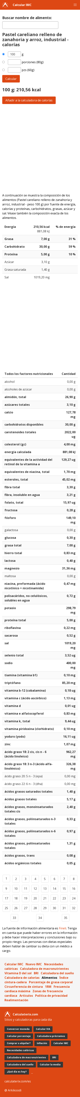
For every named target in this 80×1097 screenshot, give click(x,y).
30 (54, 908)
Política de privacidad (51, 996)
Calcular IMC (22, 5)
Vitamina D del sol (18, 973)
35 (65, 918)
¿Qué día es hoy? (17, 1071)
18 (16, 898)
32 (73, 908)
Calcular (11, 79)
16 (73, 889)
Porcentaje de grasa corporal (51, 982)
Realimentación (16, 1000)
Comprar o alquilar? (18, 1043)
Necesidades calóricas (20, 1050)
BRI (36, 973)
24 (73, 898)
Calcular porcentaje (19, 1036)
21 (45, 898)
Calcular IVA (43, 1029)
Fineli (62, 928)
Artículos (26, 996)
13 (45, 889)
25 (6, 908)
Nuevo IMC (34, 964)
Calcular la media (50, 1064)
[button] (75, 5)
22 (54, 898)
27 (25, 908)
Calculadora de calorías (21, 978)
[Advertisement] (40, 149)
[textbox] (30, 25)
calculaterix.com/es (17, 1081)
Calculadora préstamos (51, 1036)
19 (25, 898)
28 (35, 908)
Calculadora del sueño (57, 973)
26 (16, 908)
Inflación (42, 1043)
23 (64, 898)
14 (54, 889)
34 (40, 918)
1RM (48, 987)
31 (64, 908)
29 (45, 908)
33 (14, 918)
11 (25, 889)
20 (35, 898)
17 (6, 898)
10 (16, 889)
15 (64, 889)
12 (35, 889)
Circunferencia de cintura (23, 987)
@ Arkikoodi (12, 1090)
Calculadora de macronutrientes (44, 969)
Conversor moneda (18, 1029)
